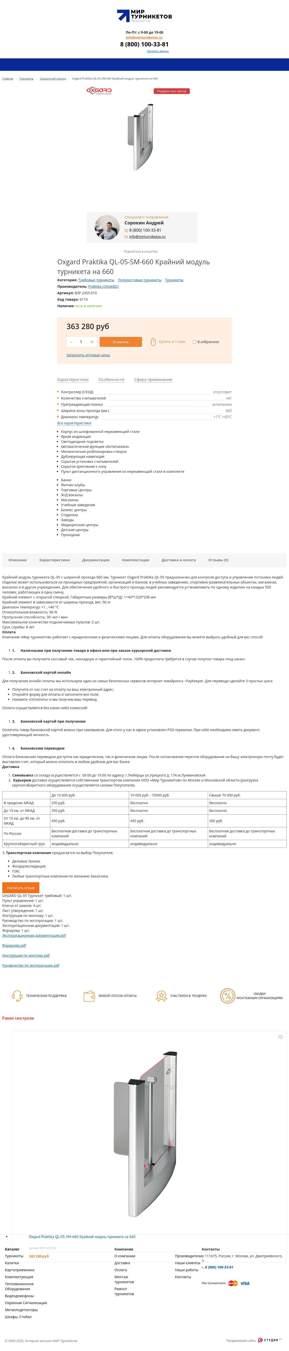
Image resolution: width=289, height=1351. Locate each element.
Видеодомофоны (19, 1295)
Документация (96, 559)
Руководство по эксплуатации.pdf (30, 965)
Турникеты (26, 78)
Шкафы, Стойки (18, 1316)
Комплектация (135, 559)
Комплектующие (19, 1276)
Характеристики (54, 559)
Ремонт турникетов (124, 1291)
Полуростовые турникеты (139, 280)
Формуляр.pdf (14, 945)
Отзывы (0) (218, 559)
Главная (7, 78)
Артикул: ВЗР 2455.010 (42, 1247)
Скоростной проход (53, 78)
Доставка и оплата (179, 559)
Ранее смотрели (18, 1017)
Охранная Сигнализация (26, 1302)
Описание (17, 559)
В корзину (121, 341)
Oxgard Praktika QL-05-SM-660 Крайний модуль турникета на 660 (82, 1236)
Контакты (183, 1276)
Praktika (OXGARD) (103, 286)
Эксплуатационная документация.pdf (34, 935)
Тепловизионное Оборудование (19, 1286)
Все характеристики (74, 422)
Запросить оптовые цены (88, 354)
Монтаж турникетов (124, 1279)
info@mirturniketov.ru (144, 37)
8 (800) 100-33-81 (144, 44)
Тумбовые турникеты (96, 280)
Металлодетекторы (21, 1309)
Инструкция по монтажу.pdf (26, 955)
